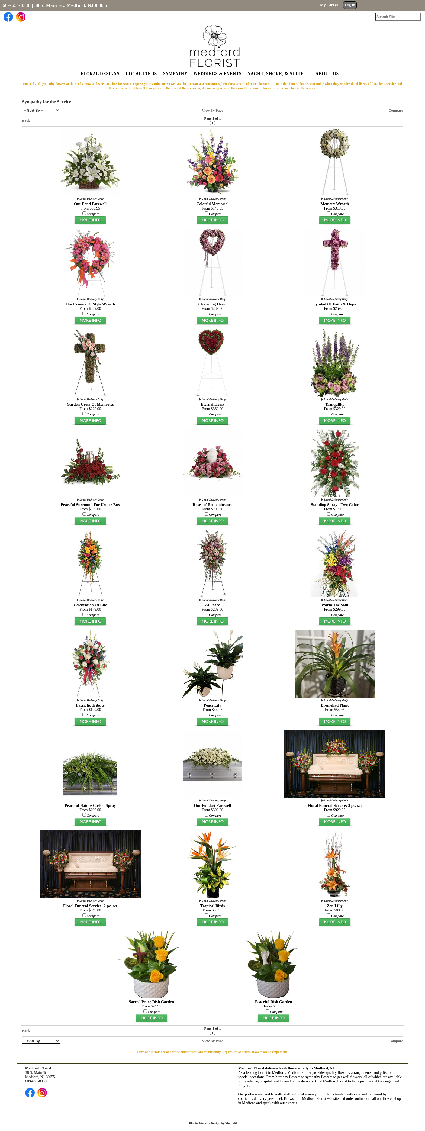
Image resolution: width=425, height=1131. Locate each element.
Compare (396, 110)
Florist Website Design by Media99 (213, 1123)
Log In (350, 5)
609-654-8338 (17, 5)
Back (26, 120)
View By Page (212, 110)
